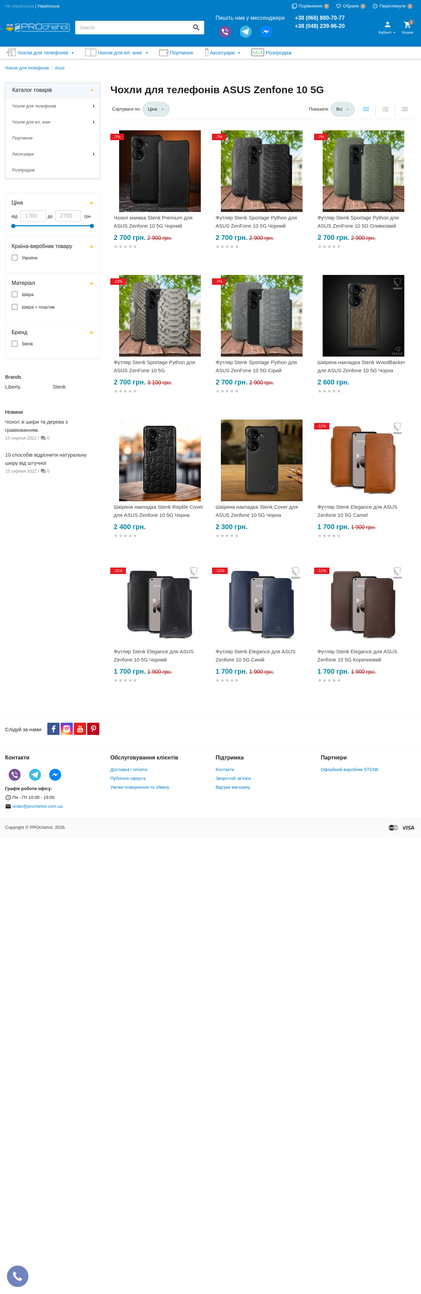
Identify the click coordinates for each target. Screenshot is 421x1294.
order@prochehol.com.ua (38, 806)
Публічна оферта (127, 778)
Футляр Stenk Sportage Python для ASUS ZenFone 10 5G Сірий (256, 366)
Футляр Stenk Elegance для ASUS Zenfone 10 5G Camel (358, 511)
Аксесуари (23, 154)
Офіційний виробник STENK (350, 769)
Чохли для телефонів (34, 106)
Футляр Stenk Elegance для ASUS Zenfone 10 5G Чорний (154, 655)
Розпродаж (23, 170)
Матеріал (23, 283)
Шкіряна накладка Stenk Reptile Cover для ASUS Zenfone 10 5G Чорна (158, 511)
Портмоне (22, 138)
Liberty (12, 387)
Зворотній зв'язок (233, 778)
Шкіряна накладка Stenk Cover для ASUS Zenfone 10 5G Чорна (256, 511)
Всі (339, 109)
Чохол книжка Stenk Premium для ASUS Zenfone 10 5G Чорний (153, 222)
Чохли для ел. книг (31, 122)
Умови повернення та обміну (139, 787)
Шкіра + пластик (38, 307)
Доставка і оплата (128, 769)
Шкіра (28, 294)
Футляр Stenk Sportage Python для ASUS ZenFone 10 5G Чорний (256, 222)
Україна (29, 257)
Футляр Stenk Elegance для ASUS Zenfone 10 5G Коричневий (358, 655)
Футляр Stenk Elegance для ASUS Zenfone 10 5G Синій (255, 655)
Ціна (17, 203)
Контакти (225, 769)
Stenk (27, 343)
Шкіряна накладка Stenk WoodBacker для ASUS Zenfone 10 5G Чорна (361, 366)
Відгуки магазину (233, 787)
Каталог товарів (32, 90)
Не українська (19, 6)
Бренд (19, 332)
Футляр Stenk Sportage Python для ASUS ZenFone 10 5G (154, 366)
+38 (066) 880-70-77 (319, 18)
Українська (48, 6)
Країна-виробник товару (42, 246)
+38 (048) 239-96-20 (319, 26)
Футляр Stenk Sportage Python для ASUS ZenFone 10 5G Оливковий (358, 222)
